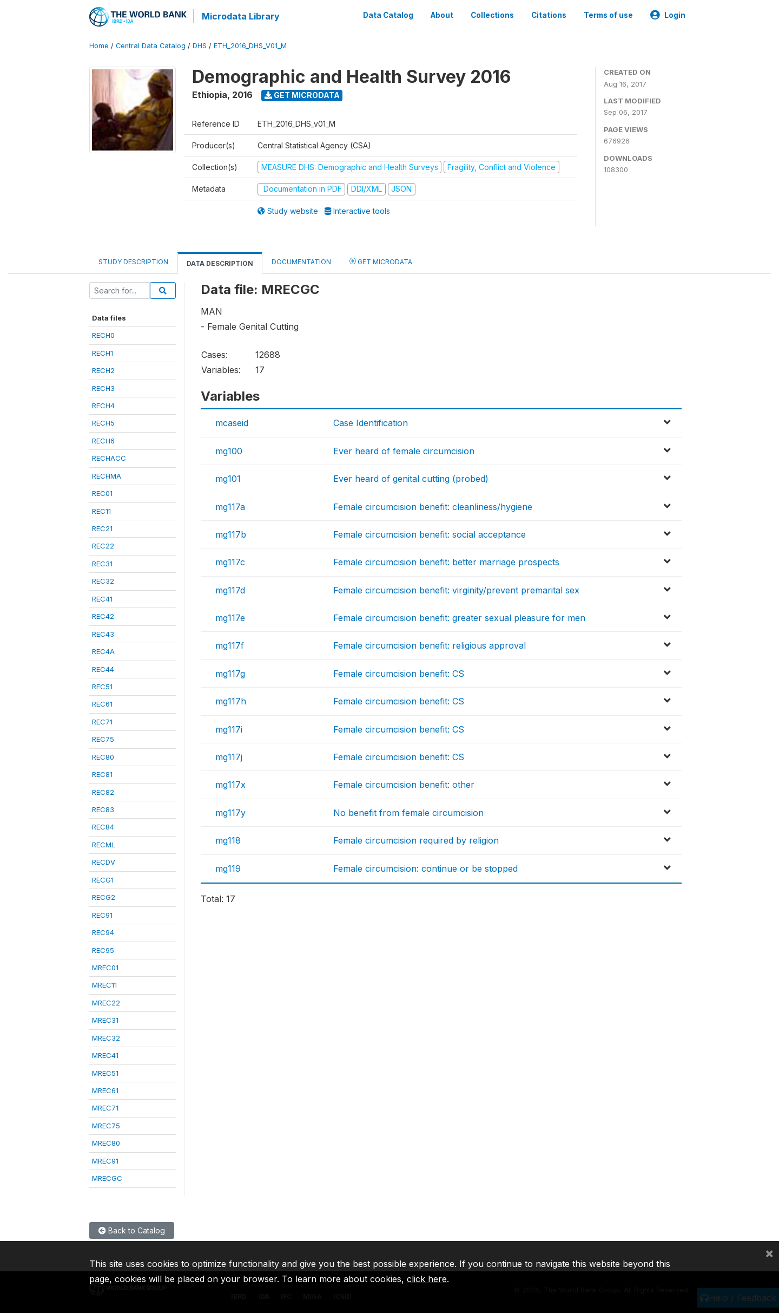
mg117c (230, 562)
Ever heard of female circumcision (403, 451)
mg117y (230, 812)
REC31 (102, 563)
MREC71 (105, 1107)
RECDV (103, 862)
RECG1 (103, 880)
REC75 (103, 739)
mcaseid (231, 422)
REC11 (101, 511)
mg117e (230, 617)
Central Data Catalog (151, 46)
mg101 (228, 478)
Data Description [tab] (220, 263)
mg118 (228, 840)
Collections (492, 15)
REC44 (103, 669)
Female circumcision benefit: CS (398, 673)
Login (667, 15)
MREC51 (105, 1073)
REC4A (103, 651)
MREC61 (105, 1090)
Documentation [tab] (301, 262)
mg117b (230, 534)
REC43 (103, 634)
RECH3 (103, 388)
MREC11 (104, 985)
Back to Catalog (131, 1230)
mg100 (228, 451)
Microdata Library (241, 16)
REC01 (102, 493)
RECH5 (103, 423)
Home (99, 46)
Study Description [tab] (133, 262)
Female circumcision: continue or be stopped (425, 868)
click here (427, 1278)
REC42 (103, 616)
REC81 (102, 774)
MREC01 (105, 967)
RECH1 (102, 353)
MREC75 (106, 1125)
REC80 (103, 757)
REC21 (102, 528)
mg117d (230, 590)
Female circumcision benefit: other (403, 784)
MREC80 (106, 1143)
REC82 (103, 792)
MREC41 (105, 1055)
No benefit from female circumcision (408, 812)
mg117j (228, 757)
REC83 (103, 809)
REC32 (103, 581)
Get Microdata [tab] (380, 261)
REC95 (103, 950)
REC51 (102, 686)
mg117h (230, 701)
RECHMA (106, 476)
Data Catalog (388, 15)
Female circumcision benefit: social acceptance (429, 534)
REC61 (102, 704)
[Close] (769, 1252)
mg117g (230, 673)
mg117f (229, 645)
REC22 (103, 545)
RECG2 (103, 897)
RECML (103, 844)
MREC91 (105, 1161)
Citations (548, 15)
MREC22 (106, 1002)
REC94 (103, 932)
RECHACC (109, 458)
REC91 (102, 915)
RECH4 (103, 405)
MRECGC (107, 1178)
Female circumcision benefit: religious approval (429, 645)
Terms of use (608, 15)
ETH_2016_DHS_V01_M (250, 46)
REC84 (103, 826)
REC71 (102, 721)
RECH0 (103, 335)
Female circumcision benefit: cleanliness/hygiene (432, 506)
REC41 (102, 599)
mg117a (230, 506)
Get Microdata (302, 95)
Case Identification (370, 422)
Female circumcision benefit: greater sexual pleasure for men (459, 617)
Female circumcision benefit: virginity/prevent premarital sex (456, 590)
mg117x (230, 784)
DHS (200, 46)
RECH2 (103, 370)
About (442, 15)
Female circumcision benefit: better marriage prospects (446, 562)
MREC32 (106, 1038)
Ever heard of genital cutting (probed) (410, 478)
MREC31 (105, 1020)
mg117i (228, 729)
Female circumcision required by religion (416, 840)
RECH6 (103, 440)
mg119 (228, 868)
